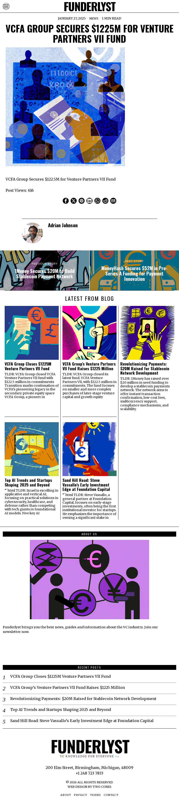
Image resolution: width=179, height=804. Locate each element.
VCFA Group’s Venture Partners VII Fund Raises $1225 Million (89, 366)
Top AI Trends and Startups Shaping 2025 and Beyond (28, 482)
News (94, 18)
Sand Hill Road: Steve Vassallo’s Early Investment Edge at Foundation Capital (86, 484)
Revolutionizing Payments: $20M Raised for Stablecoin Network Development (144, 368)
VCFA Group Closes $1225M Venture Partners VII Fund (28, 366)
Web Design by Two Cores (89, 786)
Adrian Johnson (63, 225)
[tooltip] (66, 201)
